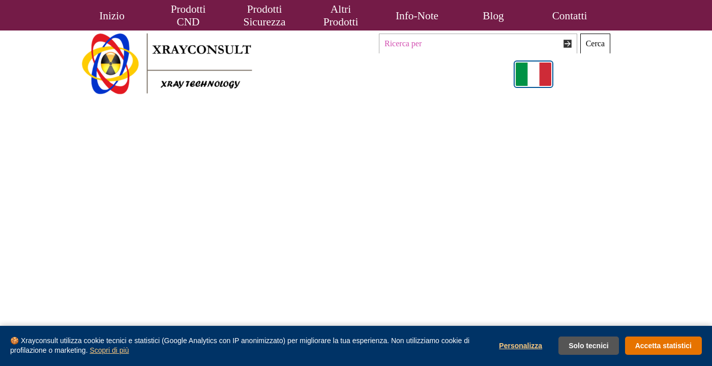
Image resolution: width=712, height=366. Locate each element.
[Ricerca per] (478, 44)
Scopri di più (109, 350)
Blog (493, 16)
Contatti (569, 16)
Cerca (595, 43)
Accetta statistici (663, 346)
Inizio (112, 16)
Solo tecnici (589, 346)
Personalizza (520, 346)
